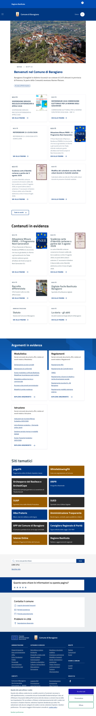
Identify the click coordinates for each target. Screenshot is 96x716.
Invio (80, 561)
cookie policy (53, 707)
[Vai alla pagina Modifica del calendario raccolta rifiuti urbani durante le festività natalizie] (59, 198)
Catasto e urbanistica (37, 662)
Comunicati (72, 652)
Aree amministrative (18, 652)
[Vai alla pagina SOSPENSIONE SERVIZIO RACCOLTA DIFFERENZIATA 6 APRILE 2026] (19, 117)
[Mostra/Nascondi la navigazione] (2, 14)
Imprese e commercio (56, 655)
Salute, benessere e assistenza (55, 660)
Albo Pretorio (53, 686)
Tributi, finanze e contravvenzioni (54, 665)
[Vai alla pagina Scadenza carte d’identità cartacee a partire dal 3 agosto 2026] (19, 198)
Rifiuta (81, 705)
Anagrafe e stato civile (37, 655)
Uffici (13, 655)
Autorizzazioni (35, 659)
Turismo (52, 669)
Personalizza (81, 698)
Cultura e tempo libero (37, 664)
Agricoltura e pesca (36, 650)
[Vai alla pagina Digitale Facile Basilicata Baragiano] (59, 297)
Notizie (70, 650)
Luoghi (70, 665)
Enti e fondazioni (17, 657)
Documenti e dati (17, 667)
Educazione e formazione (34, 668)
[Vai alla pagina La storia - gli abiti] (59, 319)
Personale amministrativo (17, 663)
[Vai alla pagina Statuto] (21, 319)
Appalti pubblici (35, 657)
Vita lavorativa (54, 671)
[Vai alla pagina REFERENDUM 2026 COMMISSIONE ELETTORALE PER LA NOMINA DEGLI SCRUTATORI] (59, 117)
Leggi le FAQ (34, 681)
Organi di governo (17, 650)
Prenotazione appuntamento (35, 684)
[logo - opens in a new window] (5, 712)
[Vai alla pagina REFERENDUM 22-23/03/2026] (21, 155)
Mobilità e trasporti (55, 657)
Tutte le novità (20, 212)
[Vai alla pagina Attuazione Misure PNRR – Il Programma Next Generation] (58, 155)
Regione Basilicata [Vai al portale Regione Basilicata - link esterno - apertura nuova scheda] (18, 4)
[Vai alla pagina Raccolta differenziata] (19, 297)
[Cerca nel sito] (82, 14)
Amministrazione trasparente (55, 682)
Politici (14, 659)
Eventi (70, 668)
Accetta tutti (81, 691)
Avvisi (70, 655)
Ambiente (33, 652)
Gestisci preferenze (19, 712)
